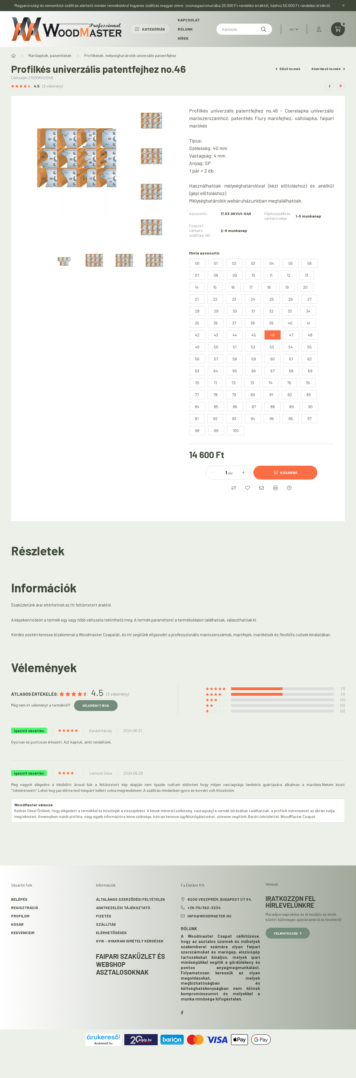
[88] (272, 406)
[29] (216, 311)
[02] (234, 263)
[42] (197, 335)
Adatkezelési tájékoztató (123, 907)
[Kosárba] (285, 473)
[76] (308, 382)
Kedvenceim (22, 932)
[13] (306, 275)
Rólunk (185, 29)
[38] (253, 323)
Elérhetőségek (111, 932)
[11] (271, 275)
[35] (197, 323)
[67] (272, 370)
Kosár (17, 924)
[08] (216, 275)
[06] (309, 263)
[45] (254, 335)
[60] (272, 358)
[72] (233, 382)
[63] (197, 370)
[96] (291, 418)
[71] (215, 382)
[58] (235, 358)
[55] (309, 346)
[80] (253, 394)
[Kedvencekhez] (247, 487)
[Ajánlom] (261, 487)
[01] (215, 263)
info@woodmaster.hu (209, 916)
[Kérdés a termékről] (289, 487)
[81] (271, 394)
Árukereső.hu (103, 1043)
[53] (272, 346)
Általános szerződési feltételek (130, 899)
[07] (197, 275)
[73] (252, 382)
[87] (254, 406)
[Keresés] (244, 29)
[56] (197, 358)
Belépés (19, 899)
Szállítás (106, 924)
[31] (253, 311)
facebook (181, 1012)
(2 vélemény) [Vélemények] (52, 86)
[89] (291, 406)
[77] (197, 394)
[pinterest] (341, 86)
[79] (234, 394)
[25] (272, 299)
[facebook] (329, 86)
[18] (268, 287)
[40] (290, 323)
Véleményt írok (95, 705)
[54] (291, 346)
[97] (309, 418)
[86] (235, 406)
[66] (254, 370)
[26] (291, 299)
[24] (253, 299)
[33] (290, 311)
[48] (310, 335)
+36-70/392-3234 (204, 907)
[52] (253, 346)
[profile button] (319, 29)
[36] (216, 323)
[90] (310, 406)
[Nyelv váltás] (292, 29)
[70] (197, 382)
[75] (289, 382)
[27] (309, 299)
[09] (235, 275)
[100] (235, 430)
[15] (214, 287)
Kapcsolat (189, 20)
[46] (272, 335)
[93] (234, 418)
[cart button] (338, 29)
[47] (291, 335)
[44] (235, 335)
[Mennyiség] (222, 472)
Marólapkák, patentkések (49, 55)
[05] (291, 263)
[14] (196, 287)
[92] (215, 418)
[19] (287, 287)
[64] (216, 370)
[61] (291, 358)
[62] (309, 358)
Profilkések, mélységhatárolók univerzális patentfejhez (130, 55)
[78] (215, 394)
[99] (216, 430)
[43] (216, 335)
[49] (197, 346)
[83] (309, 394)
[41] (308, 323)
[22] (215, 299)
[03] (253, 263)
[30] (235, 311)
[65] (235, 370)
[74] (270, 382)
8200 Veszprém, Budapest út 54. (219, 899)
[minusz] (213, 472)
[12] (288, 275)
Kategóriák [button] (150, 29)
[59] (254, 358)
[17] (250, 287)
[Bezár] (343, 5)
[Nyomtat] (275, 487)
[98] (197, 430)
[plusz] (243, 472)
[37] (234, 323)
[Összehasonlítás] (233, 487)
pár (230, 473)
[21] (196, 299)
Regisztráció (24, 907)
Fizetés (103, 916)
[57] (216, 358)
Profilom (20, 916)
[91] (196, 418)
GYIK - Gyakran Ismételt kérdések (130, 941)
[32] (271, 311)
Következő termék (328, 69)
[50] (216, 346)
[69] (310, 370)
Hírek (183, 38)
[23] (234, 299)
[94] (253, 418)
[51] (234, 346)
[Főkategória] (13, 56)
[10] (253, 275)
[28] (197, 311)
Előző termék (288, 69)
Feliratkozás (287, 933)
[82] (290, 394)
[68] (291, 370)
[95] (272, 418)
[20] (305, 287)
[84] (197, 406)
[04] (272, 263)
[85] (216, 406)
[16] (233, 287)
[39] (271, 323)
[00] (197, 263)
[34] (308, 311)
